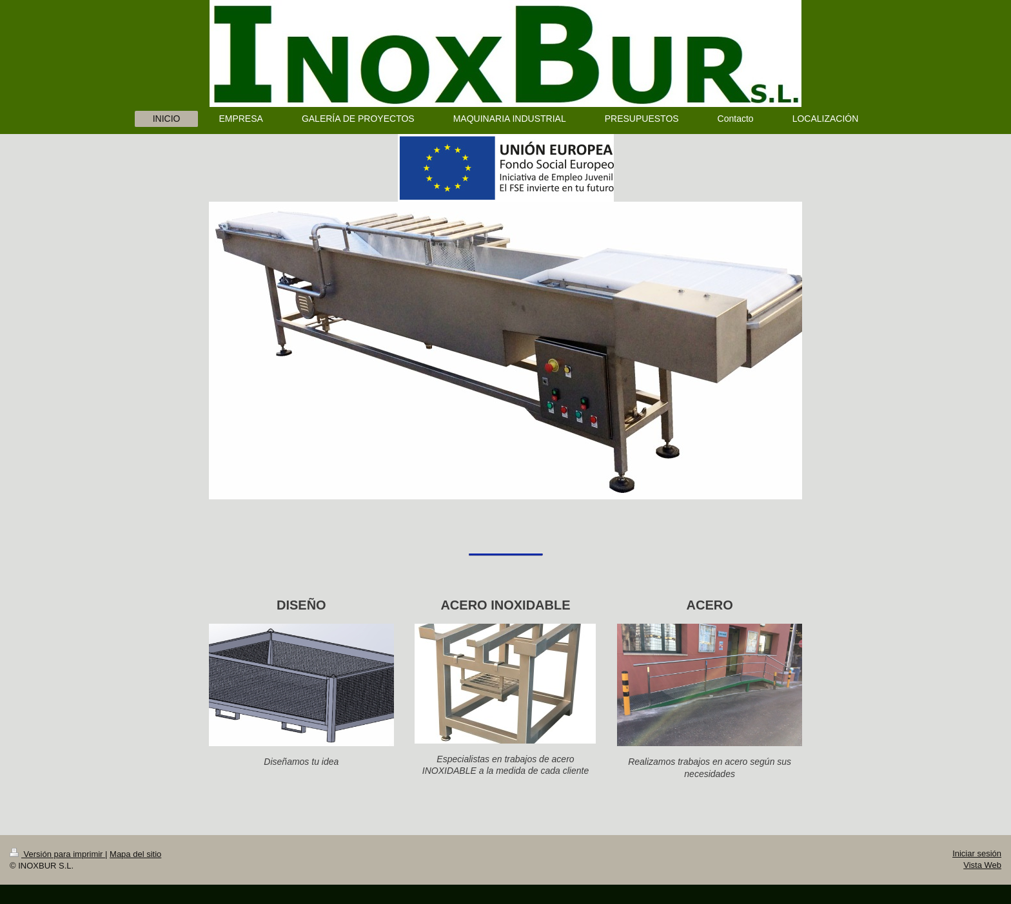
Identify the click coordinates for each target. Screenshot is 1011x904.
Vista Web (982, 865)
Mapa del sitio (135, 854)
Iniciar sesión (976, 853)
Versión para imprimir (57, 854)
